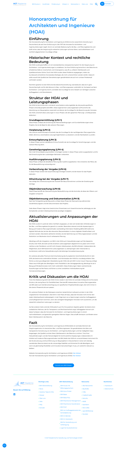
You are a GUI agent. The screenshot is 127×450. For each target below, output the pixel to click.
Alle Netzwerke (88, 385)
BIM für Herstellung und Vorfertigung (68, 423)
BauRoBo (86, 389)
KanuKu (85, 398)
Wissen (65, 4)
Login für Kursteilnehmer (68, 428)
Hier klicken (77, 353)
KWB (84, 401)
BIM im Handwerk (66, 419)
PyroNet (85, 414)
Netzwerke (75, 4)
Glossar (41, 395)
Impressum (108, 385)
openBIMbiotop (88, 411)
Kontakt (42, 408)
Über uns (85, 4)
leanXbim (86, 404)
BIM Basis (63, 394)
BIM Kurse (36, 4)
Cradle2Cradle (87, 395)
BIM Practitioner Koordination (70, 404)
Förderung (56, 4)
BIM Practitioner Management (70, 401)
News (41, 389)
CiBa (84, 392)
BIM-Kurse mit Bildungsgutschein (66, 387)
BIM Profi (63, 407)
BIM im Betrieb (65, 416)
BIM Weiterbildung (45, 385)
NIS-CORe (86, 408)
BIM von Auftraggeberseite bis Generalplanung (70, 411)
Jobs (40, 401)
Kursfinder (46, 4)
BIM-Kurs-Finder (65, 391)
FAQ (91, 4)
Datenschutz (109, 389)
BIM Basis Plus (65, 397)
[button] (96, 4)
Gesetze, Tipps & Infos (46, 392)
